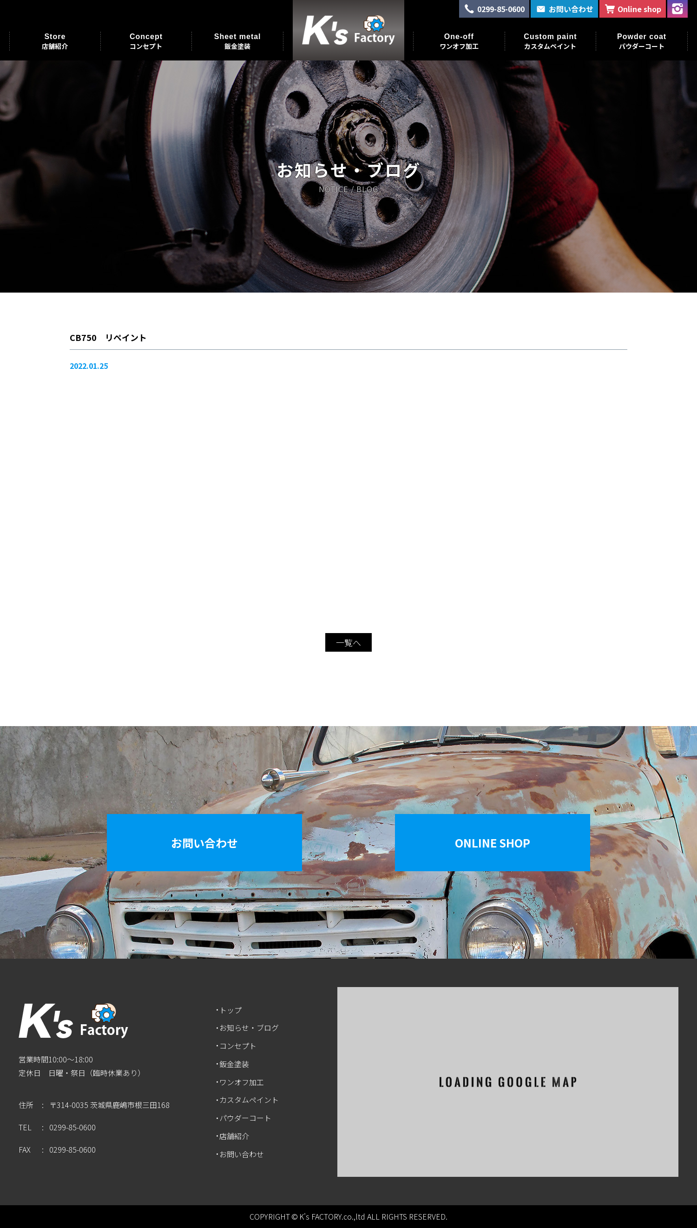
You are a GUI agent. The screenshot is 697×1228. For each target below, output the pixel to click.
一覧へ (348, 642)
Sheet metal (237, 41)
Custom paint (550, 41)
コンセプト (237, 1045)
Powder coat (641, 41)
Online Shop (492, 842)
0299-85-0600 (72, 1127)
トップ (230, 1009)
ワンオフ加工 (241, 1082)
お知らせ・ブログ (249, 1027)
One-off (459, 41)
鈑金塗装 (234, 1063)
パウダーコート (245, 1117)
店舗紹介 (234, 1135)
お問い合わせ (204, 842)
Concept (146, 41)
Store (55, 41)
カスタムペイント (249, 1099)
